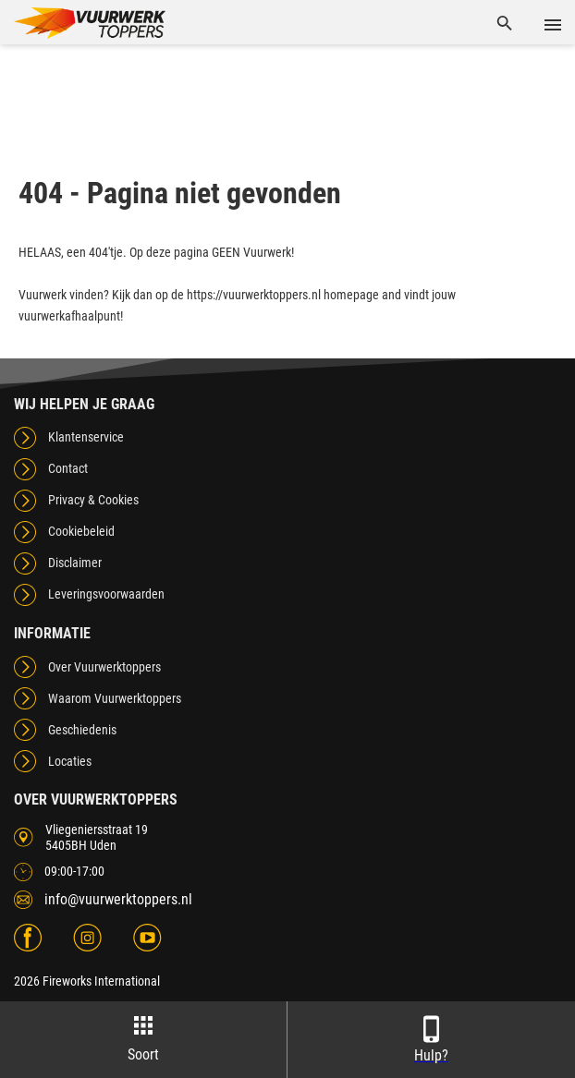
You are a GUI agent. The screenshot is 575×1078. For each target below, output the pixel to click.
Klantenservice (86, 437)
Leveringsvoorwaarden (106, 594)
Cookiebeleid (81, 531)
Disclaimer (75, 562)
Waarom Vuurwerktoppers (114, 698)
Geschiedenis (82, 729)
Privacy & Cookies (93, 499)
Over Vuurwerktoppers (104, 667)
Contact (68, 468)
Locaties (70, 761)
